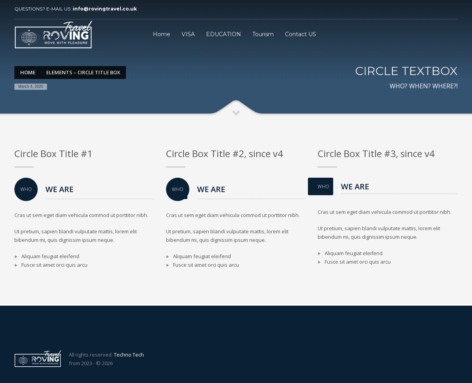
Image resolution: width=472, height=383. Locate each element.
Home (27, 72)
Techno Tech (129, 354)
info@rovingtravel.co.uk (105, 9)
